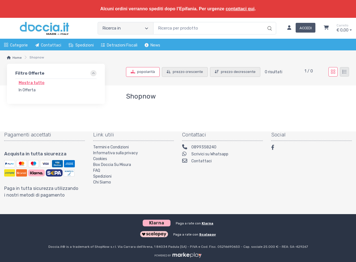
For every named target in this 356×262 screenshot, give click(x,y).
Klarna (207, 223)
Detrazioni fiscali (119, 45)
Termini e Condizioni (111, 147)
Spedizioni (81, 45)
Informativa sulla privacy (115, 153)
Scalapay (207, 234)
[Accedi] (299, 28)
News (152, 45)
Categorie (16, 45)
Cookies (100, 158)
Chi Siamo (102, 182)
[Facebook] (275, 148)
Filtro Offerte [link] (29, 73)
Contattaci (48, 45)
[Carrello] (326, 28)
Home (17, 58)
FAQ (96, 170)
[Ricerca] (269, 22)
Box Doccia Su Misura (112, 164)
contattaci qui (240, 8)
